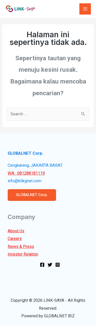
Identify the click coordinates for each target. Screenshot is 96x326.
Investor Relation (23, 254)
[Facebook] (42, 264)
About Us (16, 230)
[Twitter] (50, 264)
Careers (15, 238)
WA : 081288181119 (26, 173)
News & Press (21, 246)
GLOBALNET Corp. (32, 195)
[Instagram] (57, 264)
